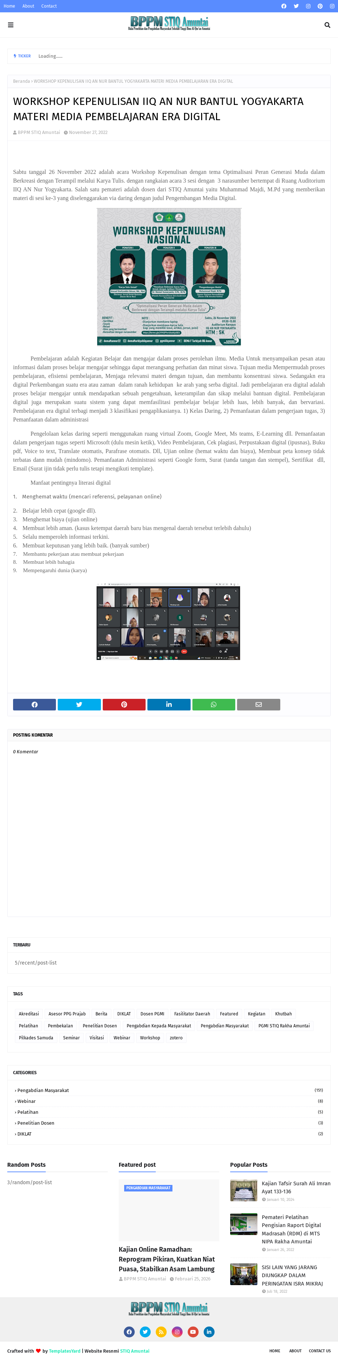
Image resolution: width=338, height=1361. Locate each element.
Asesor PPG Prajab (67, 1013)
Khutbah (283, 1013)
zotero (176, 1037)
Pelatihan (28, 1025)
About (28, 6)
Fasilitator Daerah (192, 1013)
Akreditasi (29, 1013)
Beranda (21, 81)
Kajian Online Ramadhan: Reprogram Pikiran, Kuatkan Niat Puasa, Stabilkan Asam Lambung (167, 1259)
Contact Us (320, 1351)
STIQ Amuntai (135, 1351)
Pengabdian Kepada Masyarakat (159, 1025)
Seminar (71, 1037)
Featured (229, 1013)
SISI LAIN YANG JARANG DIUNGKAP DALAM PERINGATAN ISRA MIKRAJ (292, 1275)
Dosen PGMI (152, 1013)
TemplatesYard (65, 1351)
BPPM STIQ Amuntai (39, 132)
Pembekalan (60, 1025)
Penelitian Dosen (100, 1025)
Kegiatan (256, 1013)
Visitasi (97, 1037)
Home (9, 6)
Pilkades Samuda (36, 1037)
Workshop (150, 1037)
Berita (101, 1013)
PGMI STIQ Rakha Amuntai (284, 1025)
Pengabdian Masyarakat (225, 1025)
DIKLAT (124, 1013)
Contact (49, 6)
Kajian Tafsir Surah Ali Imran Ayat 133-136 (296, 1187)
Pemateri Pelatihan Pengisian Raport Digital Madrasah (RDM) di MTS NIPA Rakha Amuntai (291, 1229)
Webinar (122, 1037)
